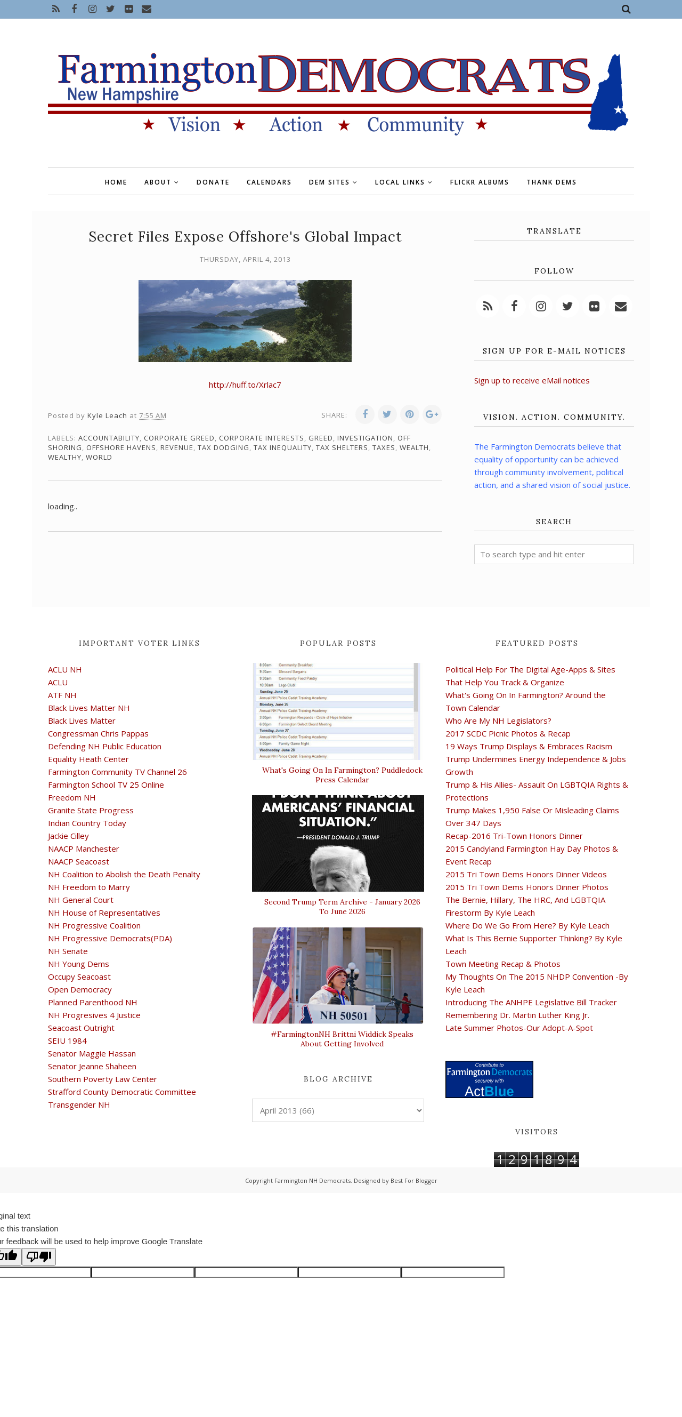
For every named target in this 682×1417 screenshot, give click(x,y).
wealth (414, 447)
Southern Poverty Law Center (102, 1079)
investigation (365, 438)
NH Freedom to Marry (89, 887)
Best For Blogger (414, 1180)
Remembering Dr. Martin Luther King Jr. (517, 1015)
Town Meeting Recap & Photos (503, 963)
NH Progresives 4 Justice (94, 1015)
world (99, 457)
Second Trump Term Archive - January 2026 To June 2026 (342, 906)
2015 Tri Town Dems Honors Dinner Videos (526, 874)
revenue (176, 447)
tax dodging (223, 447)
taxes (383, 447)
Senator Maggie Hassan (92, 1053)
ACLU (58, 682)
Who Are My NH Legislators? (498, 720)
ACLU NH (65, 669)
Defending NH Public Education (104, 746)
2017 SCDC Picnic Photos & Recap (508, 733)
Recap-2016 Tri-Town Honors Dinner (514, 835)
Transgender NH (79, 1104)
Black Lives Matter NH (89, 707)
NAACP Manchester (83, 848)
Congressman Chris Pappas (98, 733)
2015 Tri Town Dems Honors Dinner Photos (526, 887)
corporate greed (179, 438)
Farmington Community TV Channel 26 (117, 771)
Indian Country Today (87, 823)
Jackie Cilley (68, 835)
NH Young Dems (78, 963)
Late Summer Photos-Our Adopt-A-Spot (519, 1027)
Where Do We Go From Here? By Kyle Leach (527, 925)
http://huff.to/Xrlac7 (245, 384)
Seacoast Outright (81, 1027)
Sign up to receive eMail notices (532, 380)
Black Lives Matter (82, 720)
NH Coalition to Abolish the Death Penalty (124, 874)
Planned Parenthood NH (92, 1002)
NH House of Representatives (104, 912)
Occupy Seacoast (79, 976)
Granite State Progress (91, 810)
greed (320, 438)
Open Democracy (80, 989)
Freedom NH (72, 797)
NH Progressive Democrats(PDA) (110, 938)
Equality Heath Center (88, 759)
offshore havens (121, 447)
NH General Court (80, 899)
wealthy (65, 457)
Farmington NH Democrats (312, 1180)
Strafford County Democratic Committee (122, 1091)
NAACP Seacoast (78, 861)
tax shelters (342, 447)
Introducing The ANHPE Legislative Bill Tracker (531, 1002)
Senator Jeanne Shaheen (92, 1066)
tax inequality (283, 447)
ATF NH (62, 695)
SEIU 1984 (67, 1040)
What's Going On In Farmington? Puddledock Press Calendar (342, 774)
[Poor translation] (39, 1257)
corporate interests (261, 438)
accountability (109, 438)
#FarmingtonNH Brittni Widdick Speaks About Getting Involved (342, 1038)
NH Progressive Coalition (94, 925)
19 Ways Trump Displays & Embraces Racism (528, 746)
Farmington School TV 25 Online (106, 784)
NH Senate (68, 951)
